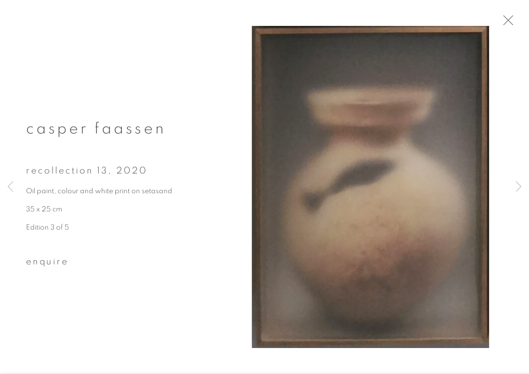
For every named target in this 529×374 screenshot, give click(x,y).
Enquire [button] (47, 265)
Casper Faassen (96, 132)
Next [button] (518, 187)
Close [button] (513, 23)
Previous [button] (10, 187)
